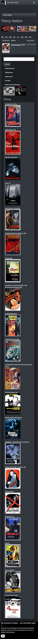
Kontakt (7, 80)
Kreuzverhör (9, 491)
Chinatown (8, 258)
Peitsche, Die (9, 517)
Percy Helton (7, 15)
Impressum (9, 76)
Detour (7, 543)
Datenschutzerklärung (12, 84)
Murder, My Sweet (11, 157)
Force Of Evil (9, 570)
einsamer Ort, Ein (11, 104)
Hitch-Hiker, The (10, 130)
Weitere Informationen (8, 632)
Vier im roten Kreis (11, 595)
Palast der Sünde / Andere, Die (15, 467)
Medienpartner (10, 68)
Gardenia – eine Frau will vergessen (17, 442)
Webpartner (9, 72)
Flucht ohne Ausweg (12, 339)
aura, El (7, 183)
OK (3, 636)
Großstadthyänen (11, 314)
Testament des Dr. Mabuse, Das (15, 233)
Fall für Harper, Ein (11, 392)
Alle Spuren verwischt (12, 208)
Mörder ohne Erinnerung (13, 417)
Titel (13, 40)
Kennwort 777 (18, 45)
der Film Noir (12, 3)
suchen (7, 64)
